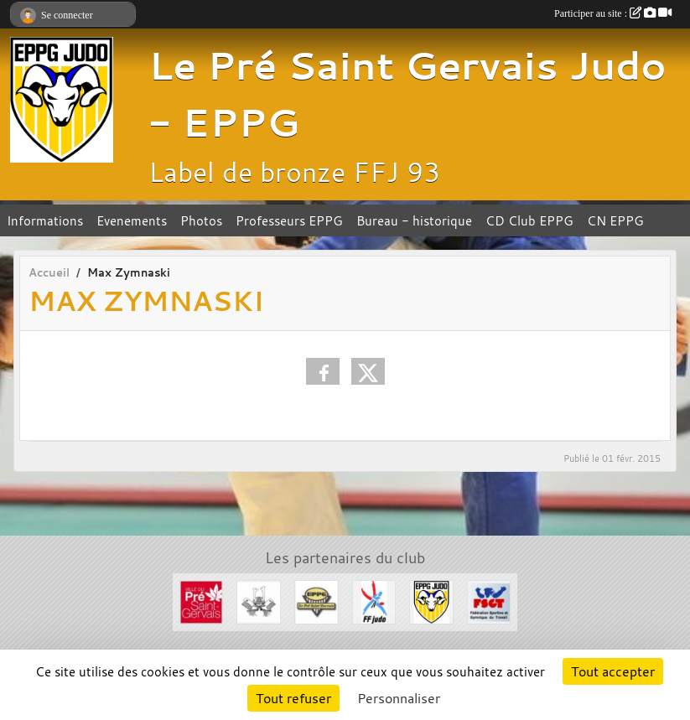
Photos (201, 220)
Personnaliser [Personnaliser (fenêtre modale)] (398, 698)
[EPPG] (316, 600)
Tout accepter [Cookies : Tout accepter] (613, 671)
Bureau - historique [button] (414, 220)
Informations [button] (45, 220)
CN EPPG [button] (615, 220)
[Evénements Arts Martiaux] (258, 600)
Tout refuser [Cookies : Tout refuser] (293, 698)
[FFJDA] (374, 600)
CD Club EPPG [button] (529, 220)
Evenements (131, 220)
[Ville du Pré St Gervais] (201, 600)
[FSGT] (489, 600)
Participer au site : (613, 13)
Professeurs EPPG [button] (289, 220)
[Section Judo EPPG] (431, 600)
